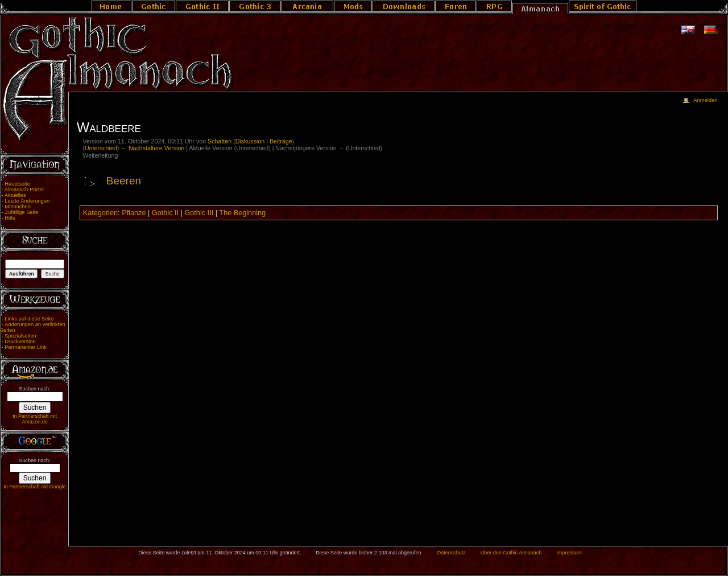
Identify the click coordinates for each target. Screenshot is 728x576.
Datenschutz (451, 553)
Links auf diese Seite (29, 319)
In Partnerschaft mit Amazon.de (35, 419)
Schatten (219, 141)
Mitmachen (18, 206)
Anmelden (705, 100)
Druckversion (20, 341)
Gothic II (165, 213)
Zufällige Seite (21, 212)
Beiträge (281, 141)
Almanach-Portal (24, 189)
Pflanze (134, 213)
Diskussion (250, 141)
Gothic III (198, 213)
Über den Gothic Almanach (511, 553)
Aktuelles (15, 195)
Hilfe (10, 218)
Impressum (569, 553)
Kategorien (100, 213)
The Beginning (242, 213)
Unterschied (101, 148)
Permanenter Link (26, 347)
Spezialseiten (20, 336)
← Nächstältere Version (152, 148)
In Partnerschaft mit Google (34, 486)
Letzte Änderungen (27, 201)
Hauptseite (17, 184)
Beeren (123, 181)
